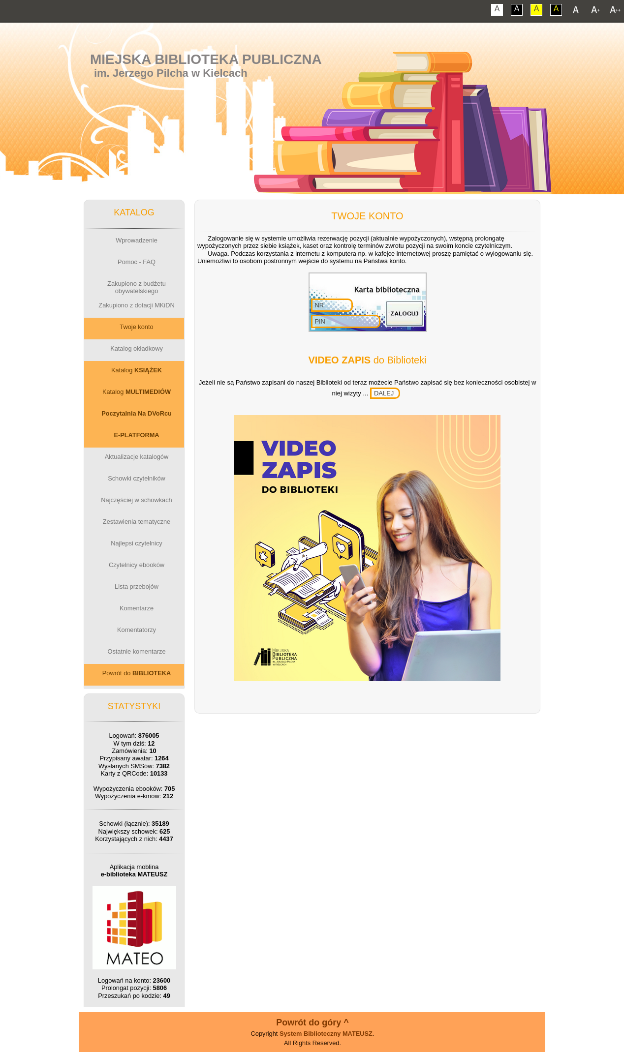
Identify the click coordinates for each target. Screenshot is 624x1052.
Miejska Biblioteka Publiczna (206, 59)
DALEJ (384, 393)
